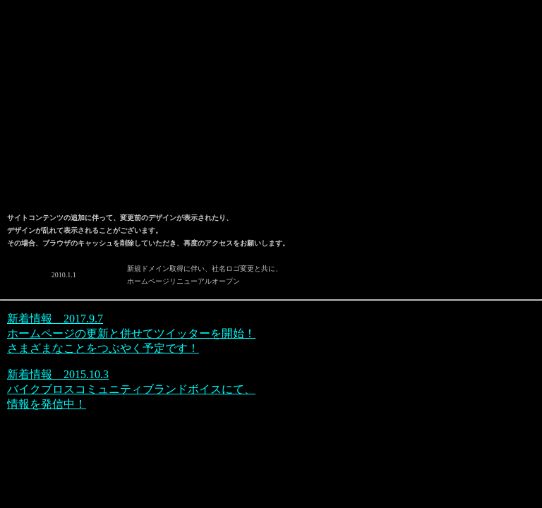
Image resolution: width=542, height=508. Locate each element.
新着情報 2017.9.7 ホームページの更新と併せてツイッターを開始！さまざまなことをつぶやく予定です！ (131, 333)
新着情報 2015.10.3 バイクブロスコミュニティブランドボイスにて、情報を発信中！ (131, 389)
